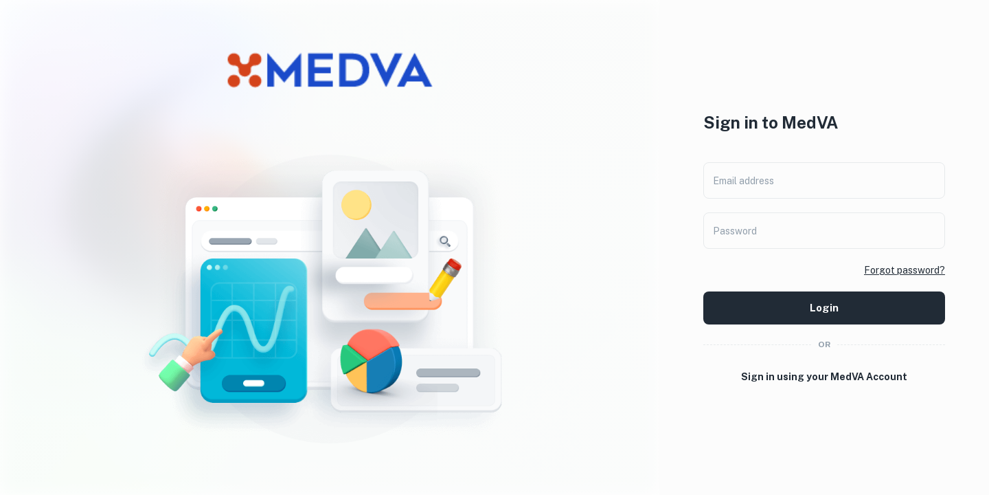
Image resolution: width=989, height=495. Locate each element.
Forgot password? (904, 270)
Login (824, 308)
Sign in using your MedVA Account (824, 376)
